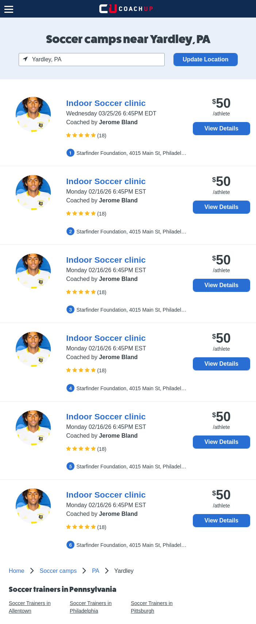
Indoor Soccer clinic (106, 103)
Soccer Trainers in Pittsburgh (152, 607)
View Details (221, 128)
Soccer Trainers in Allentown (30, 607)
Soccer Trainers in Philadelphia (91, 607)
